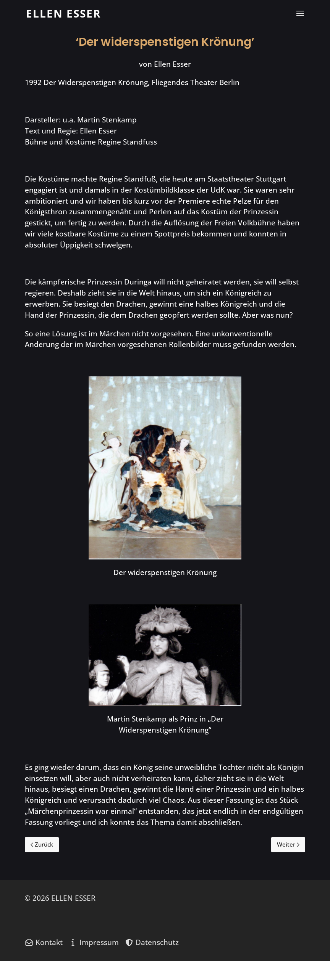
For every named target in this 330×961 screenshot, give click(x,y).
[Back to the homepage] (63, 13)
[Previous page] (42, 844)
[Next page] (288, 844)
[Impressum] (93, 942)
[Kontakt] (43, 942)
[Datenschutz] (152, 942)
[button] (300, 13)
